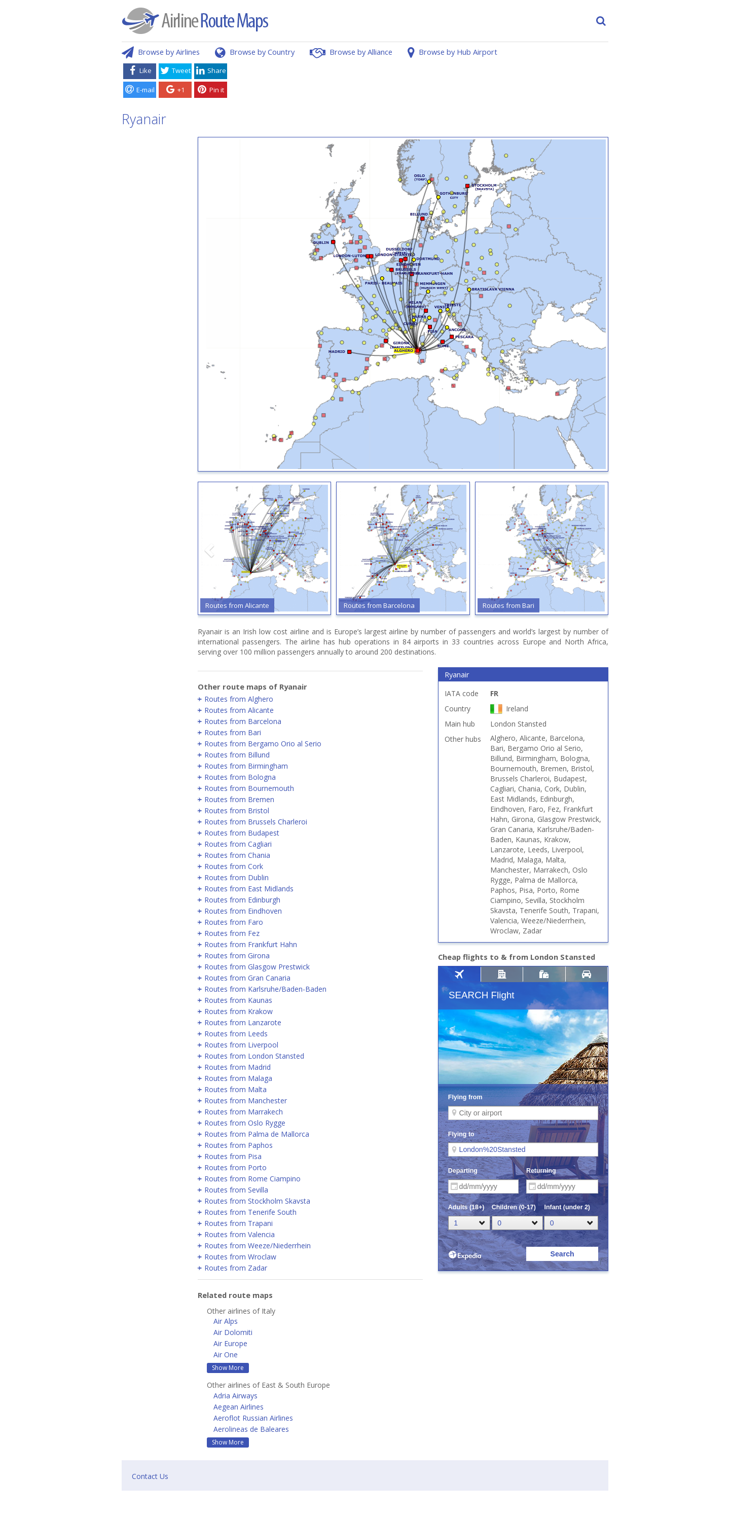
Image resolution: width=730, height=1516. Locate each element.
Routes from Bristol (236, 810)
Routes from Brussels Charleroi (255, 821)
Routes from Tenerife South (250, 1212)
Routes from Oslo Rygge (244, 1123)
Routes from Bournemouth (249, 788)
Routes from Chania (237, 855)
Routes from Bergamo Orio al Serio (262, 743)
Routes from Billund (237, 755)
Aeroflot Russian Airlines (253, 1418)
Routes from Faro (233, 922)
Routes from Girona (237, 955)
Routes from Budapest (241, 833)
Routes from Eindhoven (243, 911)
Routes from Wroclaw (240, 1256)
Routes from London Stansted (254, 1056)
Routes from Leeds (236, 1033)
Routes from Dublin (236, 877)
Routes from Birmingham (246, 766)
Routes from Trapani (238, 1223)
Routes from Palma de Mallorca (256, 1134)
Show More (228, 1367)
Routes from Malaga (238, 1078)
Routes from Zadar (235, 1268)
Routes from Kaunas (238, 1000)
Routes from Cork (233, 866)
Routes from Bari (232, 732)
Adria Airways (235, 1395)
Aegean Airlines (238, 1407)
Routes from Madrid (237, 1067)
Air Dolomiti (232, 1332)
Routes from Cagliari (238, 844)
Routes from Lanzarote (242, 1022)
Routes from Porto (235, 1167)
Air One (225, 1354)
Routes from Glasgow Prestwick (257, 966)
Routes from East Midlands (249, 888)
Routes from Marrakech (243, 1111)
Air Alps (225, 1321)
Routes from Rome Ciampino (252, 1178)
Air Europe (230, 1343)
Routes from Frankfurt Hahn (250, 944)
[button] (210, 550)
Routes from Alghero (238, 699)
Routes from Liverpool (241, 1045)
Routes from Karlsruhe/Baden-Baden (265, 989)
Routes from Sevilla (236, 1190)
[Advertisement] (419, 82)
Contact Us (150, 1476)
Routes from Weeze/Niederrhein (257, 1245)
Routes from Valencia (239, 1234)
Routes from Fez (232, 933)
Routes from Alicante (239, 710)
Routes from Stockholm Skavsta (257, 1201)
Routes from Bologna (240, 777)
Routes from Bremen (239, 799)
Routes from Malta (235, 1089)
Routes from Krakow (238, 1011)
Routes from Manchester (245, 1100)
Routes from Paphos (238, 1145)
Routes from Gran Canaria (247, 978)
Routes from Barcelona (242, 721)
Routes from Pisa (233, 1156)
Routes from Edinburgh (242, 900)
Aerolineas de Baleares (251, 1429)
